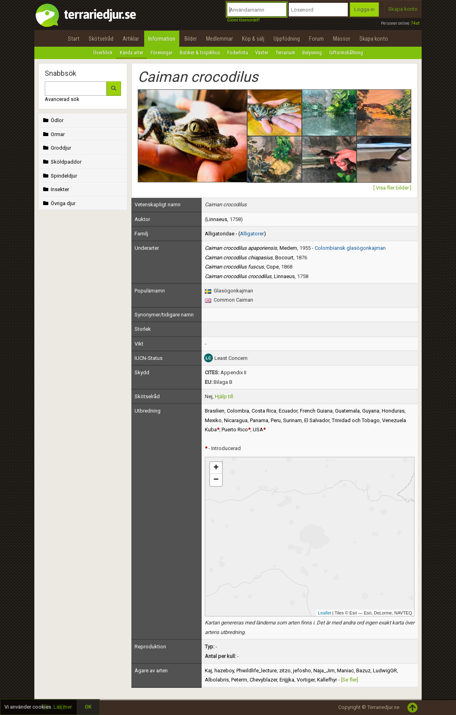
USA (258, 430)
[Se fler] (349, 680)
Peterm (239, 680)
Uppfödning (287, 39)
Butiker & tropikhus (200, 52)
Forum (316, 39)
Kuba (211, 430)
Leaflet (324, 612)
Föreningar (161, 52)
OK (88, 707)
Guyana (370, 411)
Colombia (238, 411)
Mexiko (213, 420)
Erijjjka (287, 680)
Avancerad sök (62, 99)
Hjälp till (224, 396)
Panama (259, 420)
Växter (261, 52)
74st (415, 23)
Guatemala (347, 411)
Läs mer (63, 707)
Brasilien (214, 411)
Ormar (53, 134)
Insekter (55, 189)
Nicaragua (236, 420)
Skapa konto (403, 9)
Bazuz (363, 671)
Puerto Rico (235, 430)
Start (73, 39)
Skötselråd (101, 39)
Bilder (190, 39)
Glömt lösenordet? (243, 20)
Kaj (208, 671)
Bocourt (284, 258)
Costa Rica (264, 411)
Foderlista (237, 52)
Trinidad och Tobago (356, 420)
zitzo (285, 671)
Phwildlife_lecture (256, 671)
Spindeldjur (59, 176)
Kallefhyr (327, 680)
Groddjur (56, 148)
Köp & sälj (253, 39)
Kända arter (131, 52)
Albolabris (217, 680)
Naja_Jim (324, 671)
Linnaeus (216, 219)
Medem (288, 248)
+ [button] (215, 468)
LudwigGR (385, 671)
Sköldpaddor (61, 162)
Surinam (292, 420)
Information (161, 39)
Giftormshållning (346, 52)
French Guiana (316, 411)
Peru (276, 420)
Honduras (393, 411)
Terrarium (285, 52)
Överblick (103, 52)
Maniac (345, 671)
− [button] (215, 480)
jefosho (302, 671)
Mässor (341, 39)
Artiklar (131, 39)
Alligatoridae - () (235, 234)
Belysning (312, 52)
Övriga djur (58, 203)
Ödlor (52, 120)
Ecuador (288, 411)
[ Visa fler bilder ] (392, 188)
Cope (272, 267)
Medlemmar (219, 39)
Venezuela (394, 420)
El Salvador (316, 420)
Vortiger (306, 680)
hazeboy (224, 671)
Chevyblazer (263, 680)
